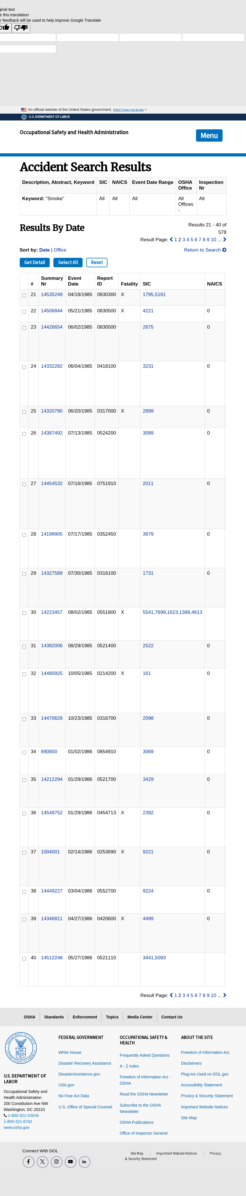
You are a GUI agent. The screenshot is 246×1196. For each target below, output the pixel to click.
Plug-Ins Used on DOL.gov (205, 1074)
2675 (148, 327)
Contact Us (172, 1017)
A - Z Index (129, 1066)
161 (147, 673)
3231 (148, 366)
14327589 (52, 573)
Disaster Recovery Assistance (84, 1063)
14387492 (52, 433)
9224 (148, 891)
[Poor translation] (21, 28)
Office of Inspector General (143, 1133)
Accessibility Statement (201, 1085)
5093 (160, 957)
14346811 (52, 918)
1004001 (50, 852)
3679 (148, 534)
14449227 (52, 891)
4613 (196, 612)
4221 (148, 310)
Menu (209, 135)
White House (69, 1052)
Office (60, 250)
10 (213, 239)
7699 (160, 612)
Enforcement (85, 1017)
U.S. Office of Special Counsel (85, 1107)
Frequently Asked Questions (145, 1055)
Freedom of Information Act (205, 1052)
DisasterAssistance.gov (79, 1074)
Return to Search (205, 250)
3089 (148, 433)
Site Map (189, 1117)
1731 (148, 573)
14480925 (52, 673)
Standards (54, 1017)
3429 (148, 779)
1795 (148, 294)
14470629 (52, 718)
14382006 (52, 645)
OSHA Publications (136, 1122)
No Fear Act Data (73, 1096)
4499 (148, 918)
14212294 (52, 779)
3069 (148, 751)
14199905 (52, 534)
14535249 (52, 294)
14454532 (52, 483)
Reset (97, 262)
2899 (148, 411)
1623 (172, 612)
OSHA (29, 1017)
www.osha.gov (16, 1127)
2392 (148, 812)
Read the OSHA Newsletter (144, 1094)
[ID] (24, 295)
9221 (148, 852)
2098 (148, 718)
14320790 (52, 411)
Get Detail (34, 262)
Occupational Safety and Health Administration (74, 132)
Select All (68, 262)
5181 (160, 294)
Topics (112, 1017)
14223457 (52, 612)
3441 (148, 957)
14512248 (52, 957)
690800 (49, 751)
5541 (148, 612)
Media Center (140, 1017)
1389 (184, 612)
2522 (148, 645)
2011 (148, 483)
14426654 (52, 327)
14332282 (52, 366)
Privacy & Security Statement (207, 1096)
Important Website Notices (204, 1107)
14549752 (52, 812)
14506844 (52, 310)
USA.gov (66, 1085)
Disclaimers (191, 1063)
